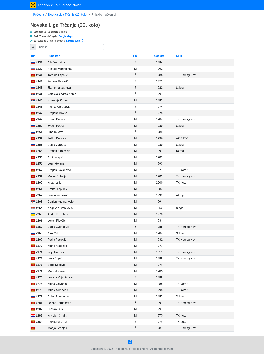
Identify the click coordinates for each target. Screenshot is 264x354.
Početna (38, 14)
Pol (135, 56)
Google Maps (66, 36)
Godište (159, 56)
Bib (34, 56)
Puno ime (54, 56)
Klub (179, 56)
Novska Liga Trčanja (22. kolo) (67, 14)
